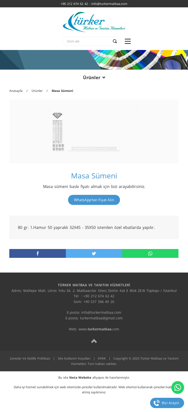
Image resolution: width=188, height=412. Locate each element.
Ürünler (94, 77)
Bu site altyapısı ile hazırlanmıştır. (94, 377)
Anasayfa (16, 90)
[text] (88, 41)
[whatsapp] (150, 253)
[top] (94, 341)
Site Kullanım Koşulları (74, 358)
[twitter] (94, 253)
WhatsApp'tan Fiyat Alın (94, 199)
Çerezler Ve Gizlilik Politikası (30, 358)
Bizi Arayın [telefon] (170, 402)
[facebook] (37, 253)
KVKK (102, 358)
